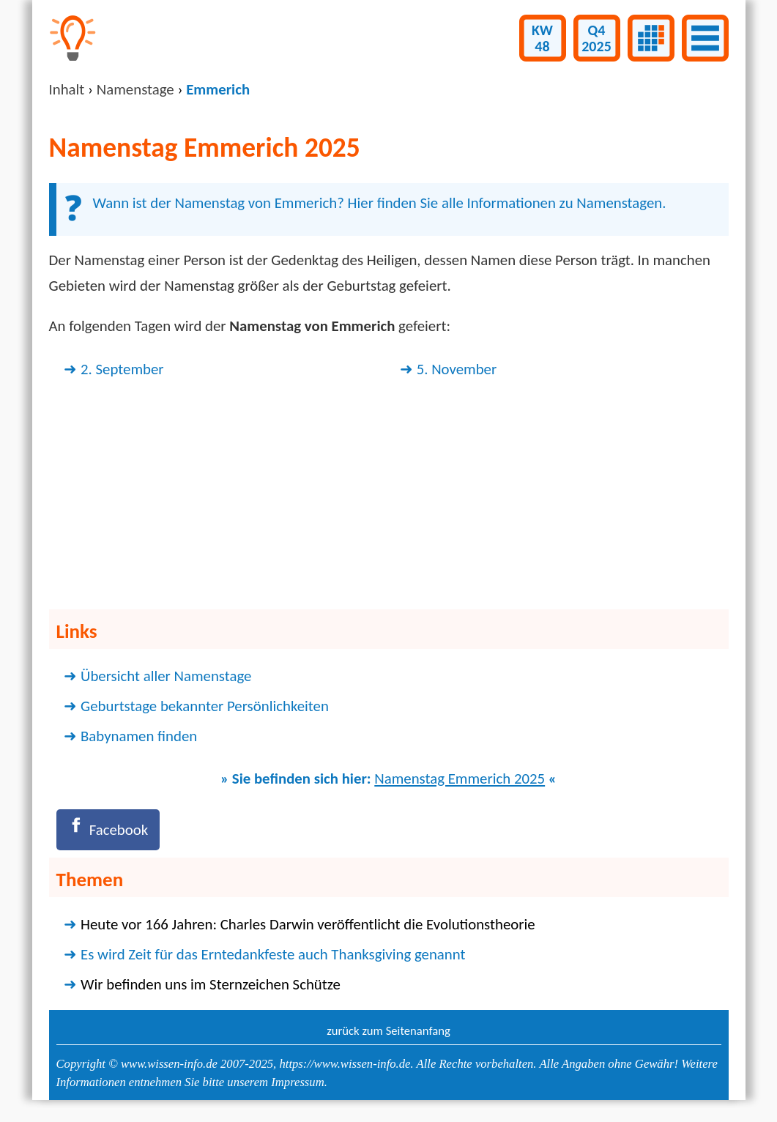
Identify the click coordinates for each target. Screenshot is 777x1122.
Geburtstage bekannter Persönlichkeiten (205, 706)
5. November (457, 369)
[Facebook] (108, 829)
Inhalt (67, 89)
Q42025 (596, 38)
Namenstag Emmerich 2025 (459, 778)
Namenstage (135, 89)
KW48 (542, 38)
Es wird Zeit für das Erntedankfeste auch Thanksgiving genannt (273, 954)
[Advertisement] (389, 497)
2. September (122, 369)
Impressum (297, 1082)
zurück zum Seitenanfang (388, 1030)
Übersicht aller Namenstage (166, 676)
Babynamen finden (139, 736)
